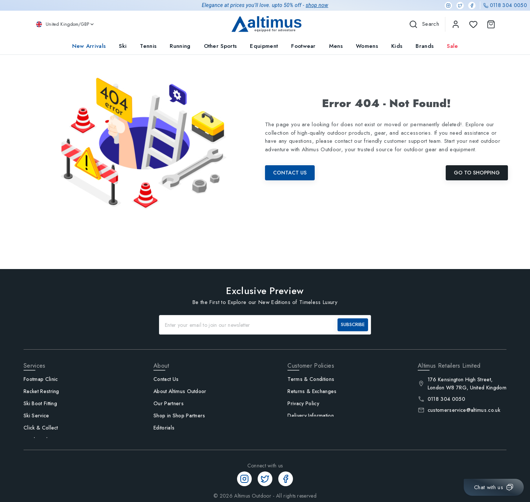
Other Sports (220, 46)
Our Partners (168, 403)
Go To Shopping (477, 172)
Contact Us (290, 172)
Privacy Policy (303, 403)
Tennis (148, 46)
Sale (452, 46)
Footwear (303, 46)
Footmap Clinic (41, 379)
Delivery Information (310, 415)
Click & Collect (41, 427)
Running (180, 46)
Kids (396, 46)
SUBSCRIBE (353, 324)
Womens (367, 46)
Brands (425, 46)
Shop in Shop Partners (179, 415)
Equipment (264, 46)
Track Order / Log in (48, 439)
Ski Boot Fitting (40, 403)
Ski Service (36, 415)
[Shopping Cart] (489, 24)
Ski (123, 46)
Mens (336, 46)
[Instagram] (448, 5)
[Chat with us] (493, 487)
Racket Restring (41, 391)
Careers (163, 439)
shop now (317, 5)
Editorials (163, 427)
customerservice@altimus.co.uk (464, 410)
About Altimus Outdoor (179, 391)
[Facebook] (472, 5)
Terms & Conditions (310, 379)
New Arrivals (89, 46)
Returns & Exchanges (311, 391)
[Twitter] (460, 5)
